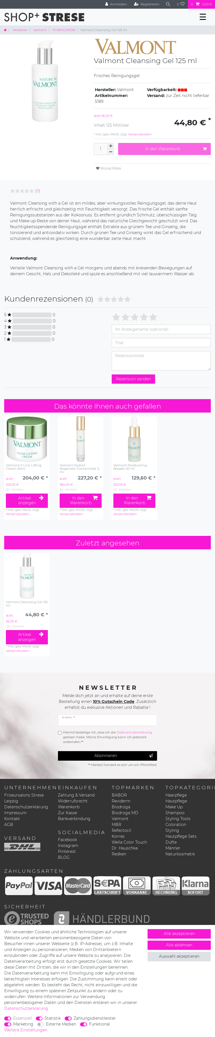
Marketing (23, 1024)
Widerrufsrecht (73, 801)
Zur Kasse (67, 812)
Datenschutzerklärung (26, 806)
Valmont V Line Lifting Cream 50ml (23, 467)
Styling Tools (177, 818)
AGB (8, 824)
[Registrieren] (147, 4)
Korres (118, 836)
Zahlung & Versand (76, 795)
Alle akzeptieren (179, 933)
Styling (172, 830)
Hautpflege (176, 801)
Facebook (67, 839)
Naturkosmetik (180, 854)
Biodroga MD (125, 812)
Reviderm (121, 801)
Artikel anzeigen (31, 501)
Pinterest (67, 851)
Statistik (53, 1018)
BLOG (64, 857)
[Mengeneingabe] (100, 149)
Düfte (171, 842)
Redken (119, 854)
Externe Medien (61, 1024)
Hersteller (19, 30)
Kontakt (12, 818)
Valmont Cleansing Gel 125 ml (27, 603)
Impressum (15, 812)
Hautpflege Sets (181, 836)
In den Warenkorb (176, 149)
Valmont (39, 30)
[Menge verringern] (110, 152)
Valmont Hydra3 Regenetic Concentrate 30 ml (80, 469)
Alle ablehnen (179, 945)
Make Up (174, 806)
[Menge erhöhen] (110, 146)
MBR (116, 824)
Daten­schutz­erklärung (26, 1008)
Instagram (68, 845)
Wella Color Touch (129, 842)
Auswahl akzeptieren (179, 956)
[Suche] (168, 4)
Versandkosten (139, 134)
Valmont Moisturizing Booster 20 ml (130, 467)
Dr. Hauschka (125, 848)
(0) (37, 190)
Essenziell (22, 1018)
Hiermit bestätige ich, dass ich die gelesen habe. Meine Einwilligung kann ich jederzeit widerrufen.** (107, 737)
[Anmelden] (116, 4)
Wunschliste (108, 168)
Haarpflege (176, 795)
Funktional (99, 1024)
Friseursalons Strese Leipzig (24, 798)
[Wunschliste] (181, 4)
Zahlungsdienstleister (95, 1018)
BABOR (119, 795)
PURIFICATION (63, 30)
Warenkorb (69, 806)
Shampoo (174, 812)
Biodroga (121, 806)
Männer (172, 848)
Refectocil (121, 830)
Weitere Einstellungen (25, 1030)
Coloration (175, 824)
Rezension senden (133, 378)
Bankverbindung (74, 818)
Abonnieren (123, 755)
